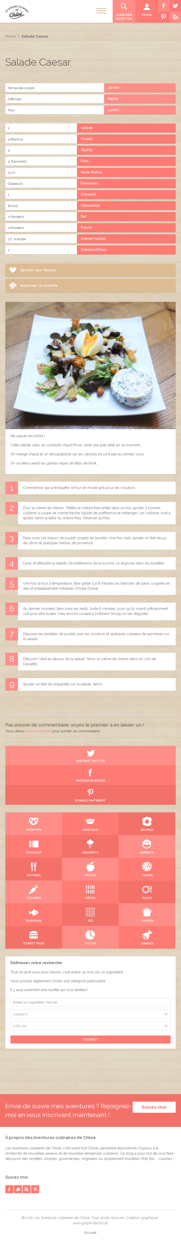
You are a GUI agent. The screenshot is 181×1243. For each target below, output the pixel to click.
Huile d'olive (91, 172)
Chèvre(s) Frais (93, 250)
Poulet (86, 139)
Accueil (90, 1233)
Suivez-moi (154, 1107)
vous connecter (38, 731)
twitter (18, 1189)
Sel (83, 216)
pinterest (35, 1189)
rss (27, 1189)
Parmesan (89, 183)
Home (10, 36)
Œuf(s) (87, 150)
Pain (84, 161)
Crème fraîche (93, 239)
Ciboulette (90, 205)
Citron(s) (88, 194)
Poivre (86, 227)
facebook (9, 1189)
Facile (113, 99)
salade (87, 128)
